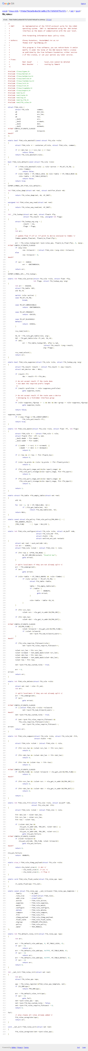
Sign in (83, 3)
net (72, 11)
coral (4, 11)
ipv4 (78, 11)
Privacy (20, 1047)
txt (78, 1047)
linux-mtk (13, 11)
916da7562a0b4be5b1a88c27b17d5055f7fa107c (43, 11)
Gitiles (13, 1047)
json (84, 1047)
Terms (26, 1047)
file (49, 20)
